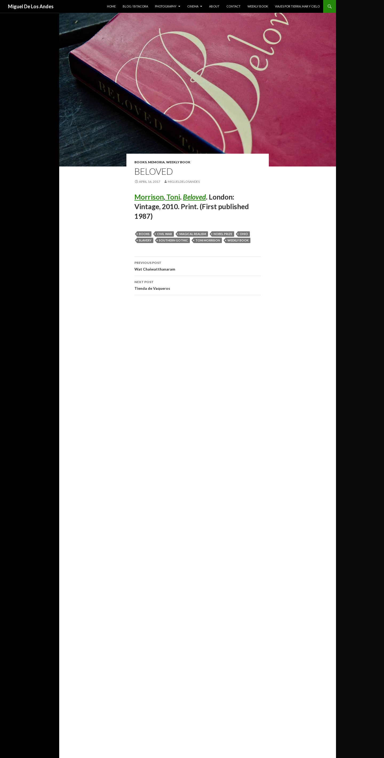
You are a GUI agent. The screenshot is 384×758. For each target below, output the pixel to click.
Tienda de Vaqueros (197, 285)
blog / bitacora (135, 6)
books (140, 162)
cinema (192, 6)
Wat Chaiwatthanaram (197, 265)
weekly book (257, 6)
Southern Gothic (173, 240)
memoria (156, 162)
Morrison (149, 197)
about (214, 6)
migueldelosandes (184, 182)
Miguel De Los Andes (31, 6)
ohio (244, 234)
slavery (145, 240)
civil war (164, 234)
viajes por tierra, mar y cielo (297, 6)
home (111, 6)
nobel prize (223, 234)
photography (166, 6)
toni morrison (207, 240)
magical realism (192, 234)
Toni (172, 197)
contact (233, 6)
